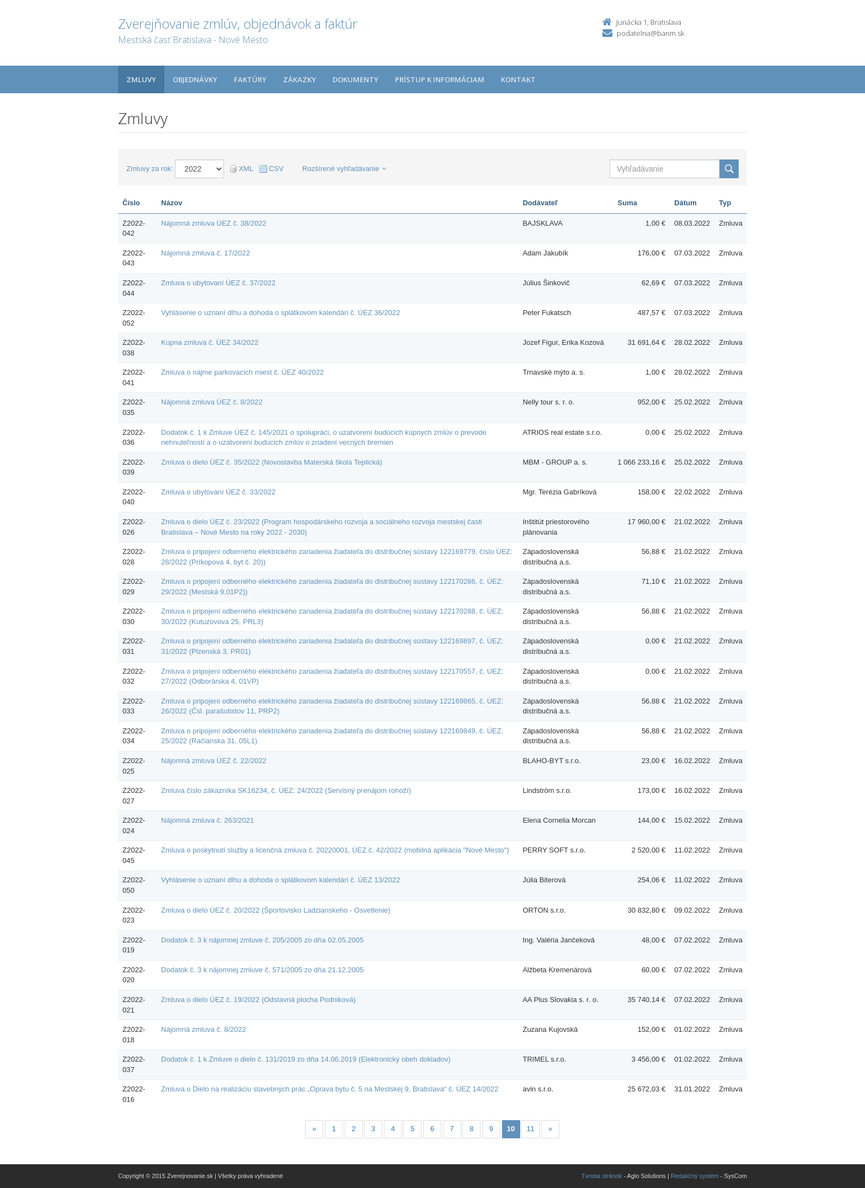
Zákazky (299, 79)
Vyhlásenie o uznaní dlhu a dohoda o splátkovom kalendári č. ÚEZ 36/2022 (280, 312)
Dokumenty (355, 79)
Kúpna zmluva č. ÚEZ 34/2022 (209, 342)
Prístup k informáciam (439, 79)
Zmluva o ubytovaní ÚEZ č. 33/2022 (218, 492)
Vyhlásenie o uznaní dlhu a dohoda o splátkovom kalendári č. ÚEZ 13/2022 (280, 880)
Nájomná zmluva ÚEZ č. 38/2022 (213, 223)
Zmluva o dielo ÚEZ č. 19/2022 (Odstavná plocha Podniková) (258, 999)
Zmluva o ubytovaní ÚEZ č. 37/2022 (218, 283)
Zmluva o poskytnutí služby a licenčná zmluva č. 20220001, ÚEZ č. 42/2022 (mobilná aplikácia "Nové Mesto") (335, 850)
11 (530, 1129)
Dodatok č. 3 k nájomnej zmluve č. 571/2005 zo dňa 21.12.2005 (262, 970)
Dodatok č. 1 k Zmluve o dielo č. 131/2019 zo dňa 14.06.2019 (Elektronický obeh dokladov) (306, 1059)
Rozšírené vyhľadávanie (344, 168)
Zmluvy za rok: (149, 168)
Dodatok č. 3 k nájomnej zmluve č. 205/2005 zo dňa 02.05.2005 (262, 940)
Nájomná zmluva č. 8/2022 (203, 1029)
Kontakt (518, 79)
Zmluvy (141, 79)
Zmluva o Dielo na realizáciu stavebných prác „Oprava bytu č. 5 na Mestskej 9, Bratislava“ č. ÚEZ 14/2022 (329, 1089)
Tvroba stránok (601, 1176)
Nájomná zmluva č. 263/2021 (207, 820)
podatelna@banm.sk (650, 33)
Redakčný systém (695, 1176)
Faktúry (250, 79)
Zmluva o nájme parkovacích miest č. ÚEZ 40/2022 (242, 372)
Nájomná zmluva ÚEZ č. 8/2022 (212, 402)
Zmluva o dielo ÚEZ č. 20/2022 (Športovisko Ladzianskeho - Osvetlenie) (275, 910)
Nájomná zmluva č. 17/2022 (205, 253)
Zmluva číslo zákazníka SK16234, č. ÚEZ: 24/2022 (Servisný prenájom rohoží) (286, 790)
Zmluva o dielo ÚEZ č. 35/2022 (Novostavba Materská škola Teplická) (271, 462)
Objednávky (195, 79)
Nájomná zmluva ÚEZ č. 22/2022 (213, 761)
